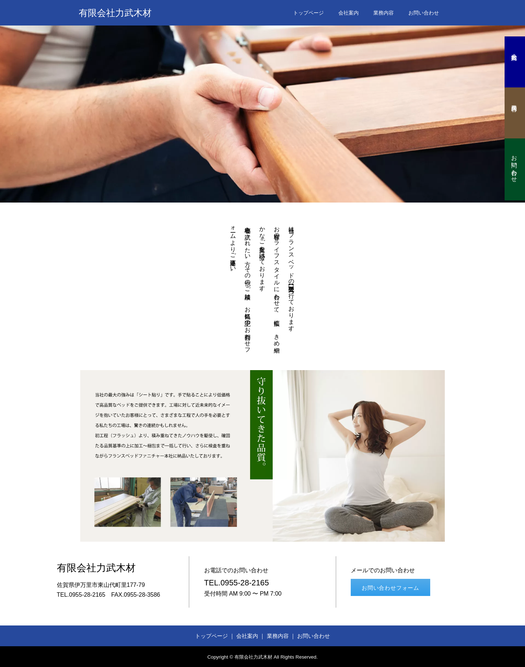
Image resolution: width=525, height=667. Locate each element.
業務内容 (383, 13)
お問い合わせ (423, 13)
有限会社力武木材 (115, 13)
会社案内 (348, 13)
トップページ (308, 13)
